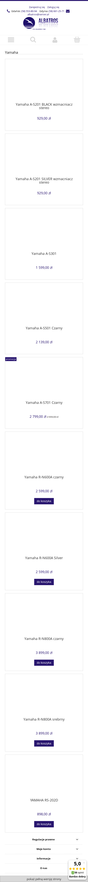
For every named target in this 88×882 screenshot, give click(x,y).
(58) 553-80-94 (29, 11)
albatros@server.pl (38, 14)
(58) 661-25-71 (56, 11)
